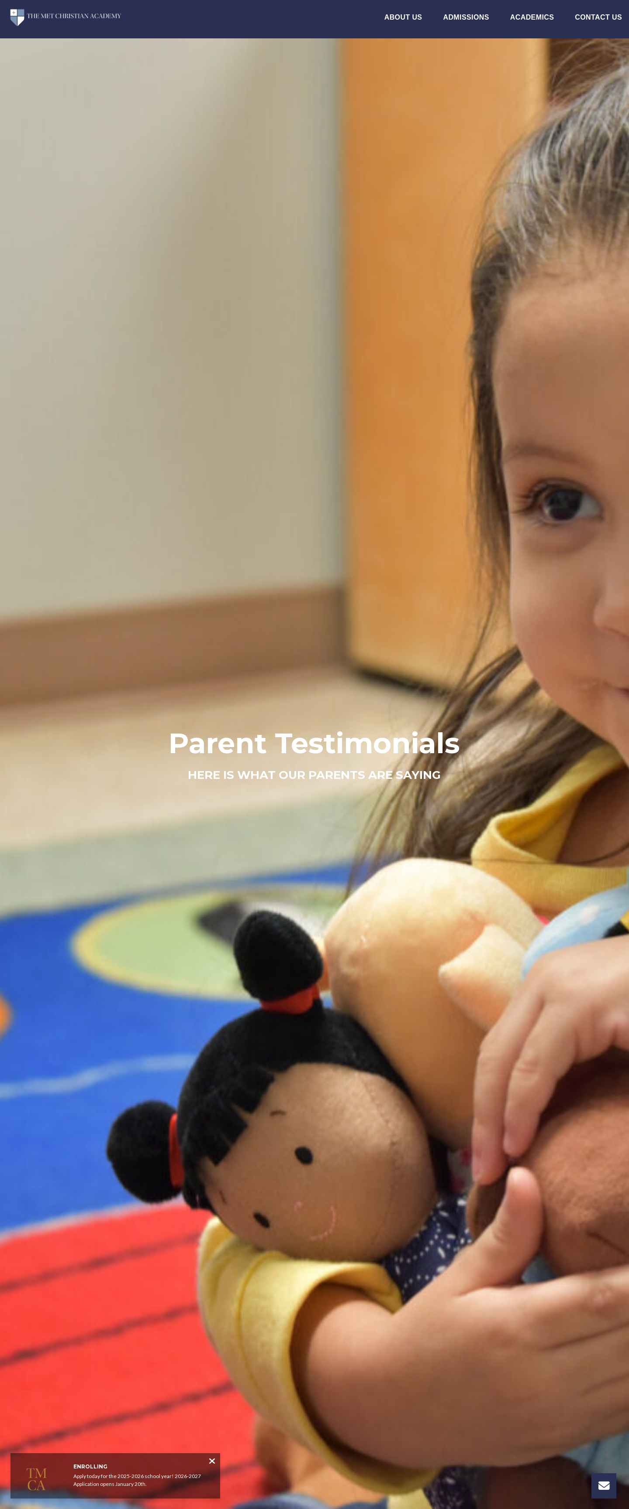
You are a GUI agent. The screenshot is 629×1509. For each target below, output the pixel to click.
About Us (403, 17)
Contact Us (598, 17)
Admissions (466, 17)
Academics (532, 17)
